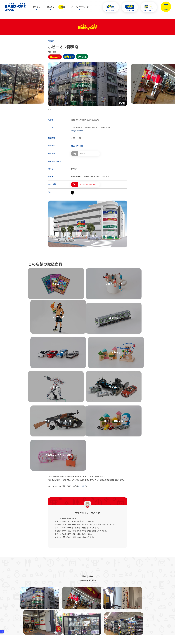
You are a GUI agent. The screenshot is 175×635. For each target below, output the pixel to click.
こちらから (82, 378)
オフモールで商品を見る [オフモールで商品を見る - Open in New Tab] (88, 184)
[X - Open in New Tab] (72, 192)
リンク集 (122, 598)
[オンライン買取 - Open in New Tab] (130, 7)
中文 (99, 622)
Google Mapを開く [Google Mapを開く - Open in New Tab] (78, 130)
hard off (70, 56)
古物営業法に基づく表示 (78, 598)
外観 (49, 110)
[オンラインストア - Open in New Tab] (111, 7)
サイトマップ (39, 598)
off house (84, 56)
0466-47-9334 (77, 146)
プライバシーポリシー (57, 598)
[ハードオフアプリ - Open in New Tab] (149, 7)
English (83, 622)
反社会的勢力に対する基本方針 (103, 598)
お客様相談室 (136, 598)
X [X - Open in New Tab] (71, 621)
